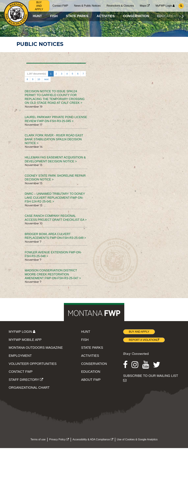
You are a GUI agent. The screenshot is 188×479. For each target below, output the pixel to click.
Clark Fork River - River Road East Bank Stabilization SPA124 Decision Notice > (54, 139)
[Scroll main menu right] (183, 16)
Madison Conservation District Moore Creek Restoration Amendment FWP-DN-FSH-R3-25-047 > (53, 274)
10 (39, 79)
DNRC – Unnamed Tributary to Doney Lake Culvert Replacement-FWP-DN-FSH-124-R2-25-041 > (55, 197)
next (46, 79)
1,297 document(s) (36, 73)
